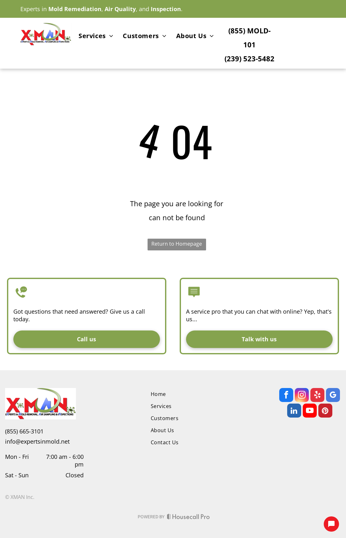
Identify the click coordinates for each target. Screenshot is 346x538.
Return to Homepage (176, 243)
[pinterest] (325, 411)
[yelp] (317, 396)
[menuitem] (96, 37)
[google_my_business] (333, 396)
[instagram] (302, 396)
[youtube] (310, 411)
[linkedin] (294, 411)
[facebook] (286, 396)
